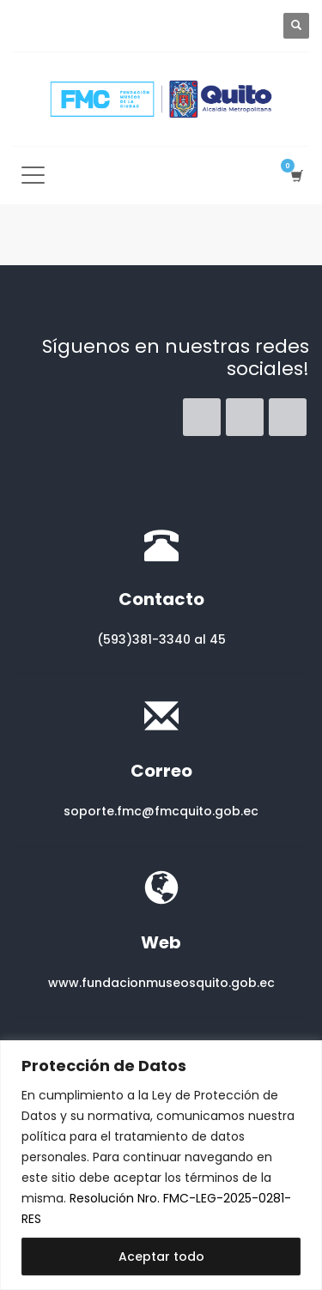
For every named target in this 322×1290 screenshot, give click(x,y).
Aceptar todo (161, 1256)
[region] (161, 1165)
